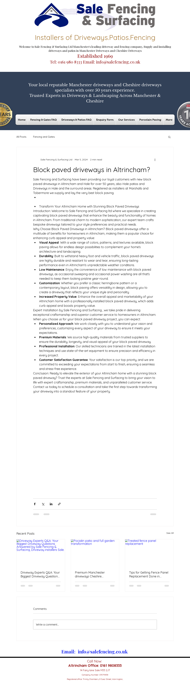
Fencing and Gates (44, 136)
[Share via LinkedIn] (51, 504)
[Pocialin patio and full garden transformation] (95, 552)
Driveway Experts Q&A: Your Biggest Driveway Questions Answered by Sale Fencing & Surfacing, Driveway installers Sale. (41, 574)
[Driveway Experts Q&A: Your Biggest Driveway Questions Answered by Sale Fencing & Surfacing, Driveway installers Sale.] (41, 552)
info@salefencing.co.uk (118, 61)
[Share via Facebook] (34, 504)
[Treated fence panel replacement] (149, 552)
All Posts (21, 136)
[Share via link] (59, 504)
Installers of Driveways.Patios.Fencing (95, 37)
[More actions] (155, 160)
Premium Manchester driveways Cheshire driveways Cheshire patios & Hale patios (94, 574)
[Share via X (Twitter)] (42, 504)
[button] (169, 136)
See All (170, 532)
